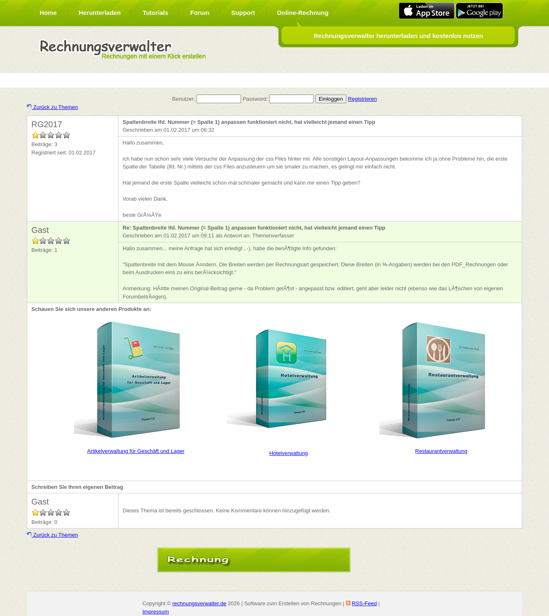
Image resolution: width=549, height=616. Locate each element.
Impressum (155, 612)
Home (48, 12)
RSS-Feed (364, 603)
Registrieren (362, 99)
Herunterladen (100, 12)
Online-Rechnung (303, 12)
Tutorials (155, 12)
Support (243, 12)
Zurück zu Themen (52, 107)
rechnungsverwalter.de (199, 603)
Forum (200, 12)
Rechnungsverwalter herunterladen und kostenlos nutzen (398, 35)
